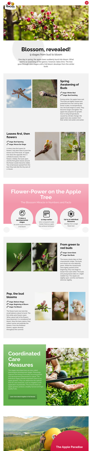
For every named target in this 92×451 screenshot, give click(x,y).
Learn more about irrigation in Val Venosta (22, 396)
